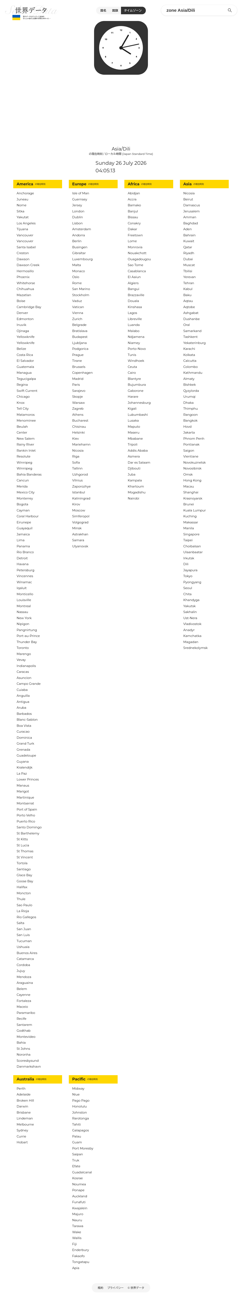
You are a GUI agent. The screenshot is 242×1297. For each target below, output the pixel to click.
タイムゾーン (133, 10)
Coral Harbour (28, 516)
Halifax (22, 887)
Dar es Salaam (139, 462)
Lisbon (77, 223)
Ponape (78, 1190)
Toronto (23, 648)
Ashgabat (190, 313)
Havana (23, 564)
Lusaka (133, 420)
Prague (78, 355)
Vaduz (77, 301)
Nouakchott (137, 253)
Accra (132, 199)
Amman (189, 217)
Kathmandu (192, 373)
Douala (133, 301)
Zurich (77, 319)
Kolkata (189, 355)
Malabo (134, 331)
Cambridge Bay (29, 307)
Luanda (134, 325)
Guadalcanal (82, 1172)
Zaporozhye (81, 486)
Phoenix (23, 277)
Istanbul (78, 492)
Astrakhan (80, 534)
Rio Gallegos (26, 917)
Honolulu (79, 1106)
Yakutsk (189, 606)
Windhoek (136, 361)
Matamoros (26, 415)
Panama (23, 546)
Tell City (23, 409)
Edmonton (25, 319)
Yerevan (189, 277)
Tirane (77, 361)
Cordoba (23, 965)
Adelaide (24, 1094)
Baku (187, 295)
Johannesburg (139, 403)
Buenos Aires (27, 953)
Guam (77, 1142)
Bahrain (189, 235)
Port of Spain (27, 809)
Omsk (188, 474)
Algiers (133, 283)
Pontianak (191, 444)
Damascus (191, 205)
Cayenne (23, 995)
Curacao (23, 731)
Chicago (23, 397)
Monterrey (25, 498)
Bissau (133, 217)
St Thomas (25, 851)
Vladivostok (192, 624)
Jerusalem (191, 211)
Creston (23, 253)
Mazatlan (24, 295)
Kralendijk (24, 767)
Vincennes (25, 576)
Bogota (22, 504)
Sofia (76, 462)
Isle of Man (80, 193)
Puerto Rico (26, 821)
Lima (21, 540)
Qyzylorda (191, 391)
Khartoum (136, 486)
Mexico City (26, 492)
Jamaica (23, 534)
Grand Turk (25, 743)
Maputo (134, 427)
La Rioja (23, 911)
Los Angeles (26, 223)
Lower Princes (28, 779)
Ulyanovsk (80, 546)
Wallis (76, 1238)
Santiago (24, 869)
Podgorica (80, 349)
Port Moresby (82, 1148)
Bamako (134, 205)
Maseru (134, 432)
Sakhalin (190, 612)
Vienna (77, 313)
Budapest (80, 337)
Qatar (187, 247)
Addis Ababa (138, 450)
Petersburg (25, 570)
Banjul (133, 211)
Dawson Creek (28, 265)
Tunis (132, 355)
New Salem (26, 439)
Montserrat (25, 803)
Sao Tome (135, 265)
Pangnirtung (27, 630)
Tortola (22, 863)
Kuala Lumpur (194, 510)
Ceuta (132, 367)
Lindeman (25, 1118)
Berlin (76, 241)
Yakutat (23, 217)
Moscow (78, 510)
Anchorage (25, 193)
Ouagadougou (139, 259)
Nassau (22, 612)
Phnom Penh (193, 439)
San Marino (81, 289)
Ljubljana (79, 343)
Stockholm (80, 295)
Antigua (23, 702)
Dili (186, 564)
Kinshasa (135, 307)
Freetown (135, 235)
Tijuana (22, 229)
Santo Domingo (29, 827)
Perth (21, 1088)
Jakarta (189, 432)
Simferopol (80, 516)
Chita (187, 594)
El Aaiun (134, 277)
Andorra (78, 235)
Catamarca (25, 959)
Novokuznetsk (194, 462)
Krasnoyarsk (192, 498)
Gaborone (135, 391)
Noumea (79, 1184)
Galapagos (80, 1130)
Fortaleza (24, 1001)
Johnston (79, 1112)
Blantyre (134, 379)
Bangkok (190, 420)
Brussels (78, 367)
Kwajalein (79, 1208)
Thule (21, 899)
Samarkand (192, 331)
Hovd (187, 427)
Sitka (20, 211)
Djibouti (134, 468)
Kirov (76, 504)
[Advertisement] (121, 108)
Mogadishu (137, 492)
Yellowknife (26, 337)
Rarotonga (80, 1118)
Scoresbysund (28, 1061)
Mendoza (24, 977)
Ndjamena (136, 337)
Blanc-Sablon (27, 720)
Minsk (77, 528)
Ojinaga (23, 331)
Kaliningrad (81, 498)
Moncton (24, 893)
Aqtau (188, 301)
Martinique (25, 797)
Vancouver (25, 235)
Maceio (22, 1007)
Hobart (22, 1142)
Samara (78, 540)
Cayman (23, 510)
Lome (132, 241)
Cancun (23, 480)
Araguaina (25, 983)
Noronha (24, 1054)
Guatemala (25, 367)
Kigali (132, 409)
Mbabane (135, 439)
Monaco (78, 271)
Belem (22, 989)
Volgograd (80, 522)
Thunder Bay (27, 642)
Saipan (77, 1154)
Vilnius (77, 480)
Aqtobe (189, 307)
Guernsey (79, 199)
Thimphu (190, 409)
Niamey (134, 343)
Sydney (22, 1130)
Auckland (79, 1196)
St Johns (23, 1049)
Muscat (189, 265)
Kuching (190, 516)
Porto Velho (26, 815)
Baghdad (190, 223)
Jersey (77, 205)
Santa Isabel (26, 247)
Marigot (23, 791)
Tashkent (190, 337)
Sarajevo (78, 391)
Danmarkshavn (29, 1066)
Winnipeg (24, 462)
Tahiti (76, 1124)
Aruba (21, 708)
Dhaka (188, 403)
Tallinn (77, 468)
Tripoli (132, 444)
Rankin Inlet (26, 450)
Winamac (24, 582)
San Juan (24, 929)
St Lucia (23, 845)
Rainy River (25, 444)
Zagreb (78, 409)
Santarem (24, 1025)
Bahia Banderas (29, 474)
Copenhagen (82, 373)
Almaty (188, 379)
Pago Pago (80, 1100)
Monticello (25, 594)
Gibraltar (79, 253)
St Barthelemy (28, 833)
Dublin (77, 217)
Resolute (24, 456)
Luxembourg (82, 259)
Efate (76, 1166)
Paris (76, 385)
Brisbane (24, 1112)
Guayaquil (24, 528)
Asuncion (24, 678)
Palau (76, 1136)
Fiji (74, 1244)
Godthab (24, 1031)
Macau (188, 486)
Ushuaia (23, 947)
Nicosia (78, 450)
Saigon (188, 450)
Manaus (23, 785)
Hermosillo (25, 271)
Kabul (188, 289)
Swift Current (27, 391)
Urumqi (189, 397)
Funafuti (79, 1202)
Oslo (75, 277)
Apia (75, 1268)
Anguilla (23, 696)
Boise (21, 301)
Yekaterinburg (194, 343)
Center (22, 432)
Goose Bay (25, 881)
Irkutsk (188, 558)
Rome (77, 283)
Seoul (187, 588)
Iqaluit (22, 588)
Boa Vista (24, 726)
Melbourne (25, 1124)
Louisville (24, 600)
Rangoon (190, 415)
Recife (21, 1019)
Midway (78, 1088)
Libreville (135, 319)
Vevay (21, 660)
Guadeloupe (26, 755)
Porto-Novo (137, 349)
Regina (22, 385)
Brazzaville (136, 295)
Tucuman (24, 941)
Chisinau (79, 427)
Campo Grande (29, 684)
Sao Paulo (24, 905)
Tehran (188, 283)
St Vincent (25, 857)
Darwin (22, 1106)
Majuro (77, 1214)
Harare (133, 397)
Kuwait (188, 241)
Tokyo (187, 576)
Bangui (133, 289)
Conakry (134, 223)
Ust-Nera (190, 618)
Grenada (23, 750)
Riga (75, 456)
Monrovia (135, 247)
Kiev (75, 439)
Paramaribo (26, 1013)
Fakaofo (78, 1256)
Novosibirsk (192, 468)
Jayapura (190, 570)
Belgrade (79, 325)
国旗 (115, 10)
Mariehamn (81, 444)
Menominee (26, 420)
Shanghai (190, 492)
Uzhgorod (80, 474)
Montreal (24, 606)
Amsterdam (81, 229)
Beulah (22, 427)
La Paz (22, 773)
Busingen (79, 247)
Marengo (24, 654)
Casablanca (137, 271)
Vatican (78, 307)
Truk (75, 1160)
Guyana (23, 762)
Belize (21, 349)
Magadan (190, 642)
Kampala (135, 480)
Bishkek (189, 385)
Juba (132, 474)
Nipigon (23, 624)
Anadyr (189, 630)
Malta (76, 265)
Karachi (189, 349)
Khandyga (191, 600)
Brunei (188, 504)
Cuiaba (22, 690)
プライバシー (115, 1287)
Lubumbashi (138, 415)
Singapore (191, 534)
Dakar (132, 229)
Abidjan (134, 193)
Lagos (132, 313)
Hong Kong (192, 480)
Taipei (188, 540)
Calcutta (189, 361)
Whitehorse (26, 283)
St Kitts (22, 839)
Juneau (22, 199)
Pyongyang (192, 582)
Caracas (23, 672)
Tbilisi (187, 271)
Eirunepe (24, 522)
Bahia (21, 1043)
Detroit (22, 558)
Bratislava (79, 331)
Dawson (23, 259)
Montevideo (26, 1037)
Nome (22, 205)
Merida (22, 486)
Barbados (24, 714)
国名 (103, 10)
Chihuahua (25, 289)
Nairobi (133, 498)
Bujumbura (137, 385)
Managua (24, 373)
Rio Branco (25, 552)
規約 (100, 1287)
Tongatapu (80, 1262)
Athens (77, 415)
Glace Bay (24, 875)
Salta (20, 923)
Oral (186, 325)
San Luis (23, 935)
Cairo (132, 373)
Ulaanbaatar (193, 552)
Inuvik (21, 325)
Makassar (190, 522)
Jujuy (21, 971)
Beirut (188, 199)
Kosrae (77, 1178)
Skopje (77, 397)
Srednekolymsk (195, 648)
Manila (188, 528)
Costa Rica (25, 355)
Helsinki (78, 432)
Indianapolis (26, 666)
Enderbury (80, 1250)
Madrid (77, 379)
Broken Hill (25, 1100)
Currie (21, 1136)
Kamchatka (192, 636)
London (78, 211)
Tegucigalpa (26, 379)
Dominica (24, 738)
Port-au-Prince (28, 636)
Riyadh (188, 253)
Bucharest (80, 420)
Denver (22, 313)
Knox (21, 403)
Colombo (190, 367)
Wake (76, 1232)
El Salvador (25, 361)
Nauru (77, 1220)
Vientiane (190, 456)
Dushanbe (191, 319)
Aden (187, 229)
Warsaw (78, 403)
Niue (76, 1094)
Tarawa (77, 1226)
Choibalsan (192, 546)
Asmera (134, 456)
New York (24, 618)
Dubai (188, 259)
